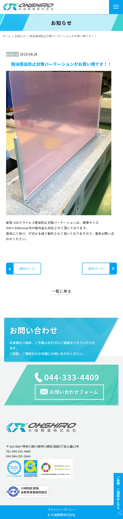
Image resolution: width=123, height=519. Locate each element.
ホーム (6, 36)
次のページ (95, 268)
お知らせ (20, 36)
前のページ (27, 268)
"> (28, 6)
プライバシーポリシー (61, 509)
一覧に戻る (61, 291)
